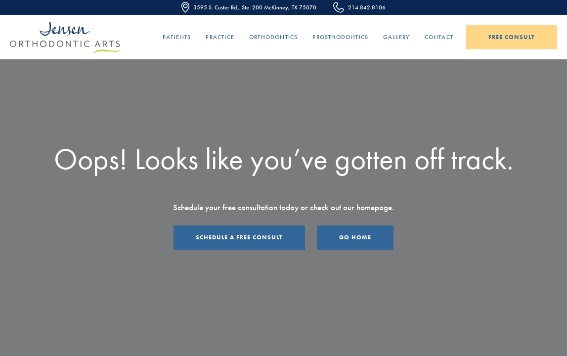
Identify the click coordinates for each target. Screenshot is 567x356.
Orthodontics (273, 37)
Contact (439, 37)
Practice (220, 37)
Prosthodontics (340, 37)
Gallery (396, 37)
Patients (177, 37)
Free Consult (511, 37)
